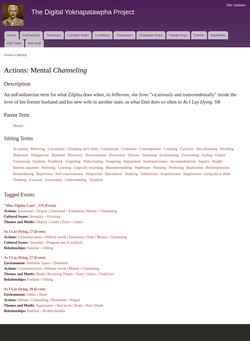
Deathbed (61, 263)
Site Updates (236, 5)
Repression (44, 174)
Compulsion (109, 149)
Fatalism (39, 161)
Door (80, 274)
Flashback (55, 161)
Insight (217, 161)
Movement (59, 300)
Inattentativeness (155, 161)
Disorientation (95, 155)
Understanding (75, 180)
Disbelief (58, 155)
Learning (64, 168)
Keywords (218, 35)
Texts (66, 222)
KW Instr (34, 43)
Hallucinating (93, 161)
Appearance (44, 305)
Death (40, 274)
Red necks (64, 305)
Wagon (75, 300)
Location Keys (78, 35)
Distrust (133, 155)
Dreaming (149, 155)
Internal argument (26, 168)
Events (199, 35)
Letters (78, 222)
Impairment (131, 161)
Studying (131, 174)
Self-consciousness (69, 174)
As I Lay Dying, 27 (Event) (24, 232)
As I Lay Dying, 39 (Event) (24, 289)
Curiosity (186, 149)
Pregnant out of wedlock (64, 243)
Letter (55, 222)
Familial (33, 248)
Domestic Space (38, 263)
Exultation (76, 211)
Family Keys (178, 35)
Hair (89, 305)
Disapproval (40, 155)
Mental (22, 55)
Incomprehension (183, 161)
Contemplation (150, 149)
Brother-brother (53, 311)
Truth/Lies (106, 274)
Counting (170, 149)
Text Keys (53, 35)
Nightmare (143, 168)
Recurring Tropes (60, 274)
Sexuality (36, 216)
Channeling (108, 211)
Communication (29, 237)
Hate (90, 237)
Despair (42, 211)
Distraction (117, 155)
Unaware (35, 180)
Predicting (176, 168)
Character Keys (151, 35)
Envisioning (190, 155)
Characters (124, 35)
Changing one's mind (82, 149)
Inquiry (203, 161)
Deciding (226, 149)
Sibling (47, 248)
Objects (41, 222)
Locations (102, 35)
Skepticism (94, 174)
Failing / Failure (214, 155)
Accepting (20, 149)
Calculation (56, 149)
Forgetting (72, 161)
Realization (194, 168)
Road (43, 295)
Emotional (25, 211)
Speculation (113, 174)
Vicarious (54, 216)
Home (11, 35)
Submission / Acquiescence (160, 174)
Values (91, 274)
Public (31, 295)
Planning (159, 168)
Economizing (169, 155)
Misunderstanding (119, 168)
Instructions (31, 35)
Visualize (96, 180)
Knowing (48, 168)
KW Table (14, 43)
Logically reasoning (88, 168)
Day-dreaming (206, 149)
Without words (55, 237)
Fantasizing (21, 161)
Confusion (128, 149)
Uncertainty (53, 180)
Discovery (75, 155)
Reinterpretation (217, 168)
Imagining (113, 161)
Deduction (20, 155)
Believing (38, 149)
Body (78, 305)
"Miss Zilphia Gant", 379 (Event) (30, 206)
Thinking (19, 180)
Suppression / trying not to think (206, 174)
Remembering (23, 174)
